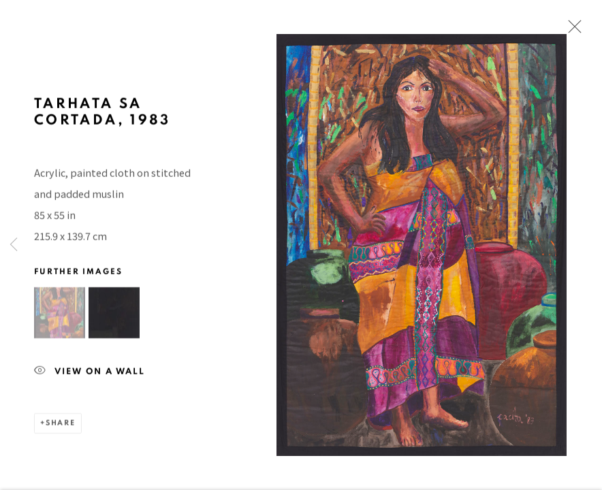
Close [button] (571, 30)
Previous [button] (13, 245)
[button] (59, 317)
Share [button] (61, 427)
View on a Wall (89, 377)
